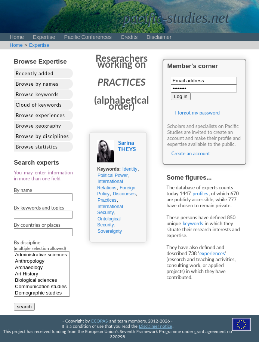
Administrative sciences (42, 255)
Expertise (44, 37)
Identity (130, 169)
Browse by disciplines (42, 136)
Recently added (34, 73)
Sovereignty (110, 231)
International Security (110, 210)
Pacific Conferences (88, 37)
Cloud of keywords (39, 105)
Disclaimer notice (155, 326)
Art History (42, 274)
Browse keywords (37, 94)
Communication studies (42, 287)
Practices (107, 200)
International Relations (110, 184)
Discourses (124, 193)
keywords (193, 223)
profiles (200, 193)
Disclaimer (159, 37)
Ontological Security (109, 222)
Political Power (113, 175)
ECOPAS (99, 320)
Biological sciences (42, 280)
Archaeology (42, 268)
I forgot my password (197, 113)
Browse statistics (37, 147)
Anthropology (42, 261)
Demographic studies (42, 293)
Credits (129, 37)
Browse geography (38, 126)
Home (17, 37)
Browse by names (37, 84)
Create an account (190, 153)
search (24, 306)
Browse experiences (40, 115)
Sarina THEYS (127, 145)
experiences (212, 253)
